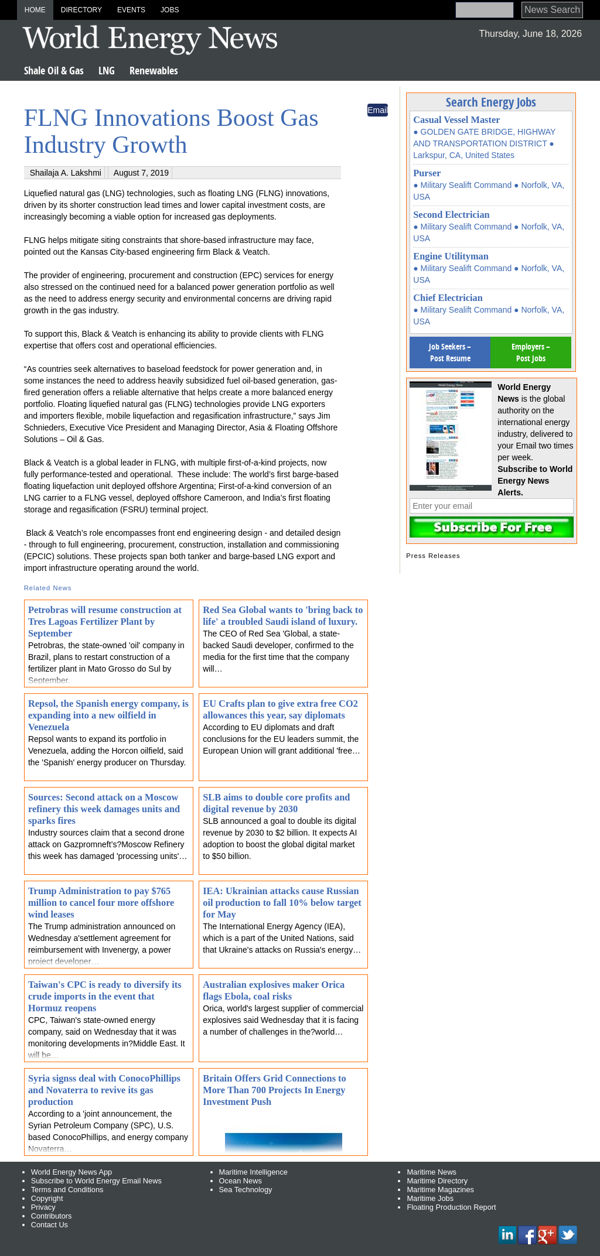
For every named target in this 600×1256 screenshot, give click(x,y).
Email (377, 110)
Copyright (47, 1198)
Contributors (51, 1215)
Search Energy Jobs (491, 102)
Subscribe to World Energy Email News (96, 1180)
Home (35, 10)
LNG (106, 70)
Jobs (170, 10)
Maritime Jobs (430, 1198)
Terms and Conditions (67, 1189)
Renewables (153, 70)
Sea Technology (245, 1189)
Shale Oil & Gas (54, 70)
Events (131, 10)
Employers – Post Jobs (531, 352)
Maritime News (431, 1172)
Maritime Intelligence (253, 1172)
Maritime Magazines (440, 1189)
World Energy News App (71, 1172)
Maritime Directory (437, 1180)
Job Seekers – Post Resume (450, 352)
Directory (81, 10)
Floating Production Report (451, 1207)
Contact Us (49, 1224)
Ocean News (240, 1180)
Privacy (43, 1207)
